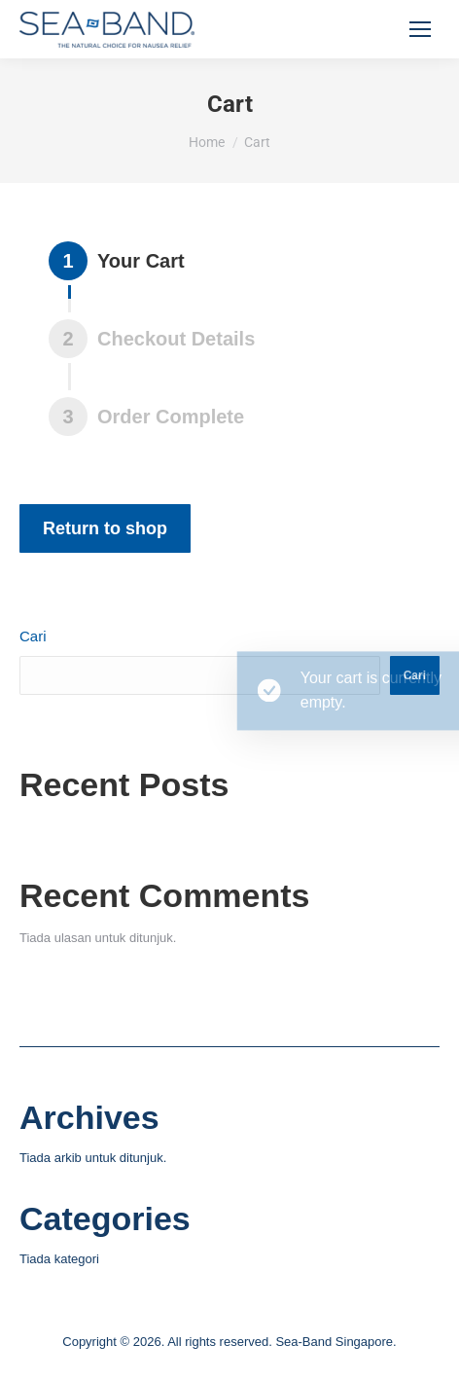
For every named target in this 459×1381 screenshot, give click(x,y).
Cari (33, 636)
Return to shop (105, 528)
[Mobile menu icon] (420, 29)
